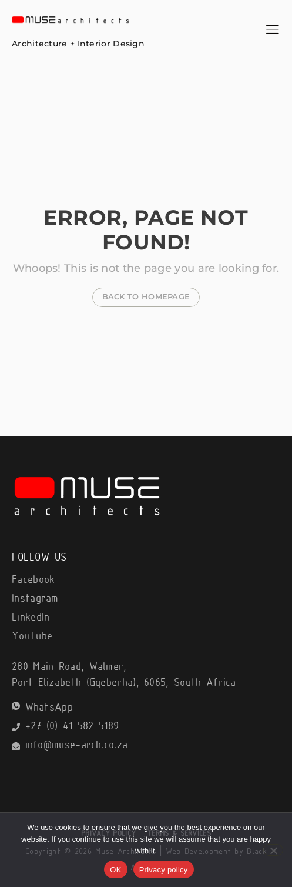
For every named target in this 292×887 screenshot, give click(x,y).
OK (115, 869)
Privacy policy (163, 869)
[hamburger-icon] (272, 31)
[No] (273, 850)
